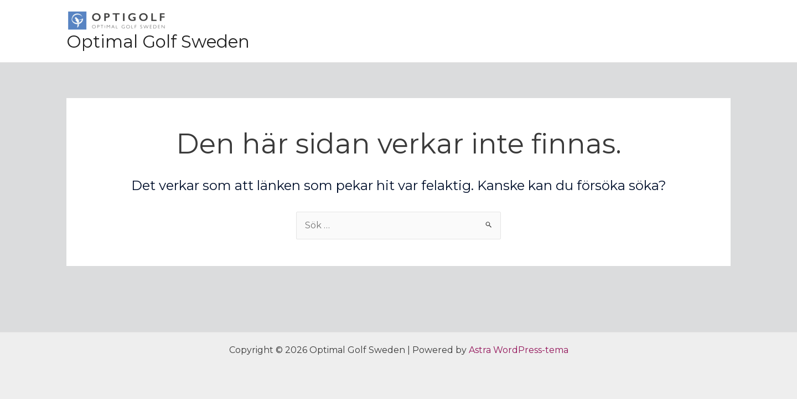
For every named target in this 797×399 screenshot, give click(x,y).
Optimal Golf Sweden (158, 41)
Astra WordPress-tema (518, 350)
